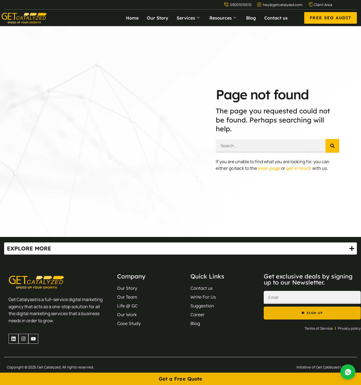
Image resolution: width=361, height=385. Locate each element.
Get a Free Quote (181, 379)
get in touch (298, 168)
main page (269, 168)
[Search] (332, 146)
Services (188, 18)
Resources (222, 18)
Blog (251, 18)
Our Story (157, 18)
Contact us (276, 18)
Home (132, 18)
